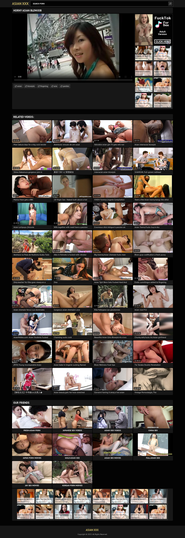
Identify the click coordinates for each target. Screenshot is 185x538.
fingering (44, 86)
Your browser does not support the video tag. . (73, 48)
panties (66, 86)
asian (19, 86)
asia (55, 86)
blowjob (31, 86)
